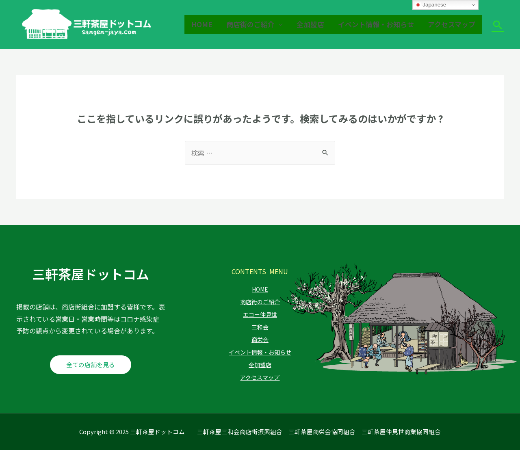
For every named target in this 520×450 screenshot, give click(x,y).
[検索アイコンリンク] (498, 25)
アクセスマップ (451, 24)
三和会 (260, 327)
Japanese (430, 5)
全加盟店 (310, 24)
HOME (201, 24)
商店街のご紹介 (250, 24)
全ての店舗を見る (90, 364)
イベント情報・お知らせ (376, 24)
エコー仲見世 (260, 314)
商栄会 (260, 339)
